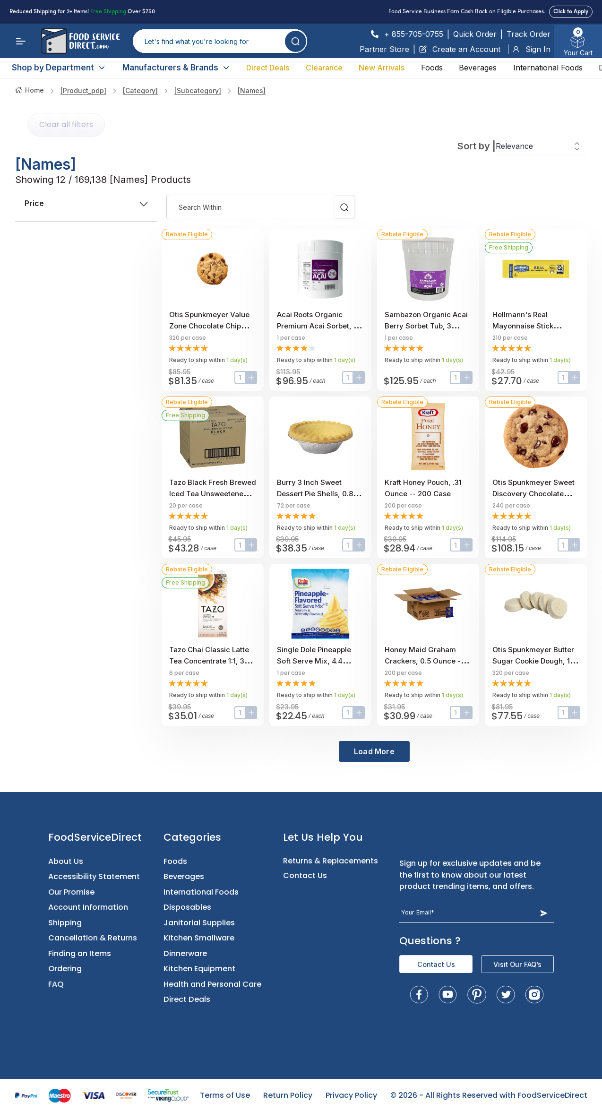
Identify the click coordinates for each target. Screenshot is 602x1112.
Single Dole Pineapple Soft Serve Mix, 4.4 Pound (314, 661)
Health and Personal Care (212, 984)
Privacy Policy (351, 1095)
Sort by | (476, 146)
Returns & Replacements (330, 860)
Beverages (478, 67)
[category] (140, 90)
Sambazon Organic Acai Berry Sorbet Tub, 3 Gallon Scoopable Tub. (426, 326)
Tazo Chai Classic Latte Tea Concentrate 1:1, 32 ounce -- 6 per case (209, 661)
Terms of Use (225, 1095)
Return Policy (287, 1095)
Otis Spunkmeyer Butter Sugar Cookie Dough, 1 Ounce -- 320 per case (533, 661)
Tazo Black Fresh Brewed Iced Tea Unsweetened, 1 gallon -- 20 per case (212, 493)
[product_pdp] (83, 90)
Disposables (187, 907)
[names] (252, 90)
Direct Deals (267, 67)
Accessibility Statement (94, 876)
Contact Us (305, 875)
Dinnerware (185, 953)
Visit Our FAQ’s (517, 964)
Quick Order (475, 34)
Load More (374, 751)
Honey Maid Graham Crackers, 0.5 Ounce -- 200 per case (424, 661)
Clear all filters (66, 124)
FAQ (56, 984)
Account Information (88, 907)
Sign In (531, 49)
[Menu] (20, 41)
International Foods (548, 67)
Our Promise (71, 892)
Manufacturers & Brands (176, 67)
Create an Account (459, 49)
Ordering (65, 968)
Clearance (324, 67)
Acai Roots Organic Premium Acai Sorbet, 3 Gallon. (317, 326)
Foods (432, 67)
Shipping (65, 922)
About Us (65, 861)
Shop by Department (59, 67)
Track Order (528, 34)
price (86, 203)
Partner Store (384, 49)
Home (29, 90)
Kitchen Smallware (198, 937)
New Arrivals (381, 67)
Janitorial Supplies (199, 922)
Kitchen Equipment (199, 968)
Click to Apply (570, 12)
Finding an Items (79, 953)
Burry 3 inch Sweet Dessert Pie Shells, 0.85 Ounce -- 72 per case (317, 493)
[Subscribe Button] (543, 913)
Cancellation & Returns (92, 937)
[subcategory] (197, 90)
